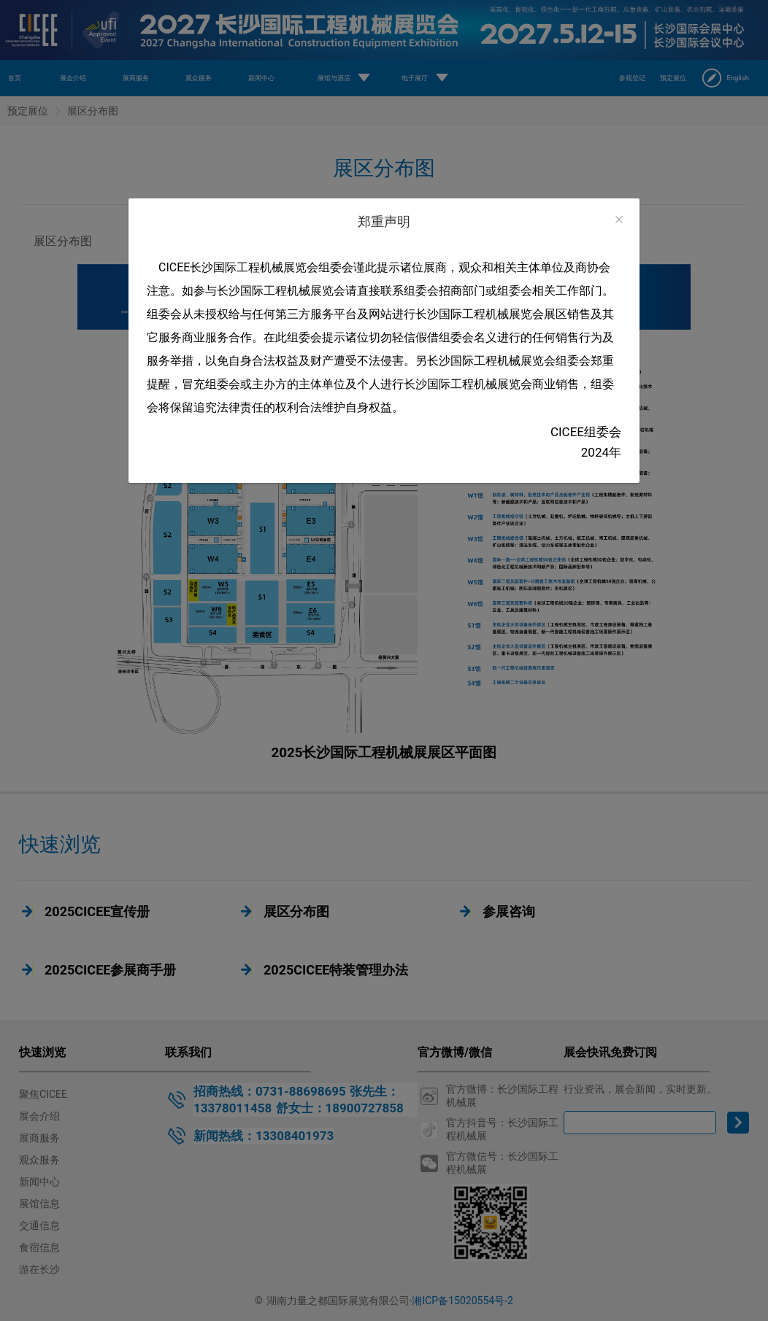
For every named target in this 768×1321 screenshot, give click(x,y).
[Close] (619, 220)
